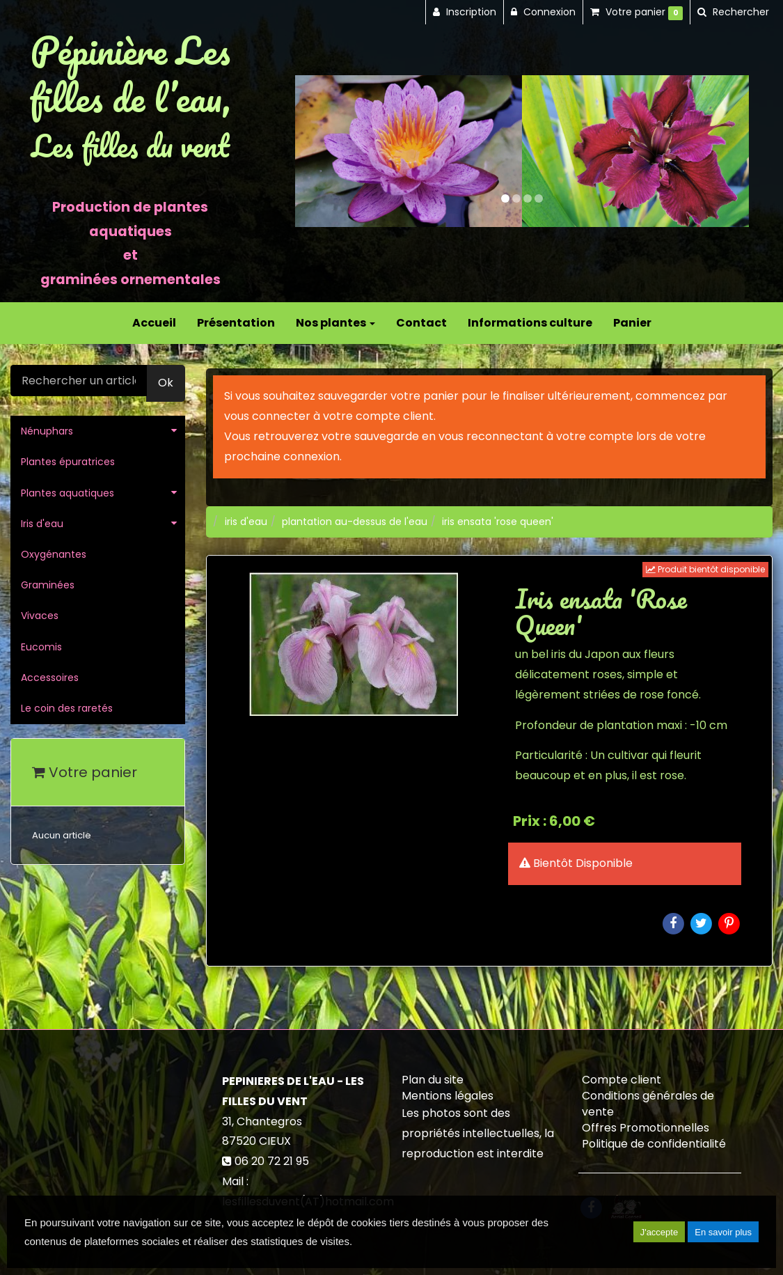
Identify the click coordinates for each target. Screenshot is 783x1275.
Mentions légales (447, 1096)
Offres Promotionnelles (645, 1128)
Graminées (47, 585)
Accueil (154, 323)
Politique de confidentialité (654, 1144)
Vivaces (39, 616)
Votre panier (84, 772)
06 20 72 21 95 (272, 1161)
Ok (165, 383)
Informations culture (530, 323)
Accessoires (50, 678)
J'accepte (659, 1232)
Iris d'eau (42, 524)
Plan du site (433, 1080)
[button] (317, 151)
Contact (421, 323)
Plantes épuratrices (68, 462)
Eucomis (41, 647)
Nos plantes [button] (335, 323)
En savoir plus (723, 1232)
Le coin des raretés (67, 708)
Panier (632, 323)
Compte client (621, 1080)
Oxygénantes (53, 554)
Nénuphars (47, 431)
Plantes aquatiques (67, 493)
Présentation (236, 323)
